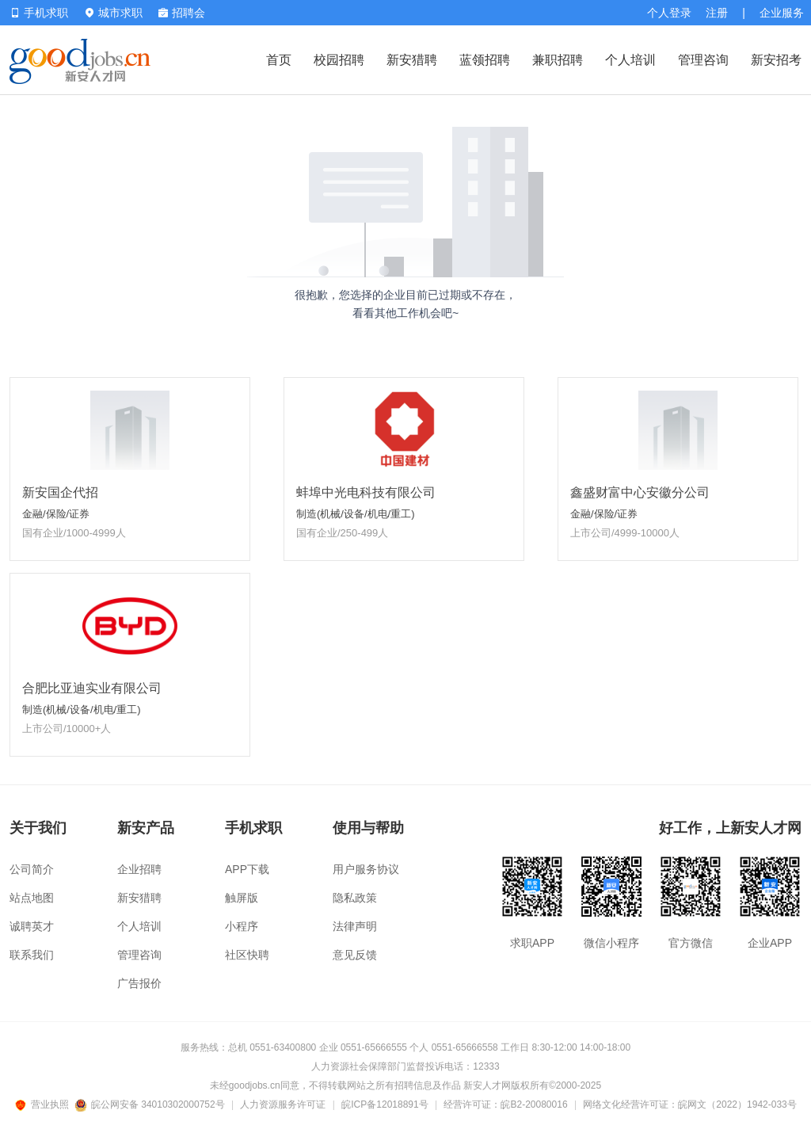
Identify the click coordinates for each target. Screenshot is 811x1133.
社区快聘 (247, 954)
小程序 (241, 926)
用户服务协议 (366, 869)
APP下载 (247, 869)
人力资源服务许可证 (283, 1104)
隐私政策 (355, 897)
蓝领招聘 (484, 60)
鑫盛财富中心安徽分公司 (640, 492)
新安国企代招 (60, 492)
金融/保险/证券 (55, 514)
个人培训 (630, 60)
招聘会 (181, 12)
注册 (717, 12)
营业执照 (44, 1104)
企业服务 (782, 12)
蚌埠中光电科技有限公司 (366, 492)
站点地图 (32, 897)
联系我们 (32, 954)
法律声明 (355, 926)
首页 (278, 60)
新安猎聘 (411, 60)
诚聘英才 (32, 926)
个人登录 (669, 12)
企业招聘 (139, 869)
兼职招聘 (557, 60)
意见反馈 (355, 954)
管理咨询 (703, 60)
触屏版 (241, 897)
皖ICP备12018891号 (384, 1104)
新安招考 (776, 60)
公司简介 (32, 869)
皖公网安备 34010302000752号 (150, 1104)
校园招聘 (339, 60)
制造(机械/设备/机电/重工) (355, 514)
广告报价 (139, 983)
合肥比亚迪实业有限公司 (92, 688)
